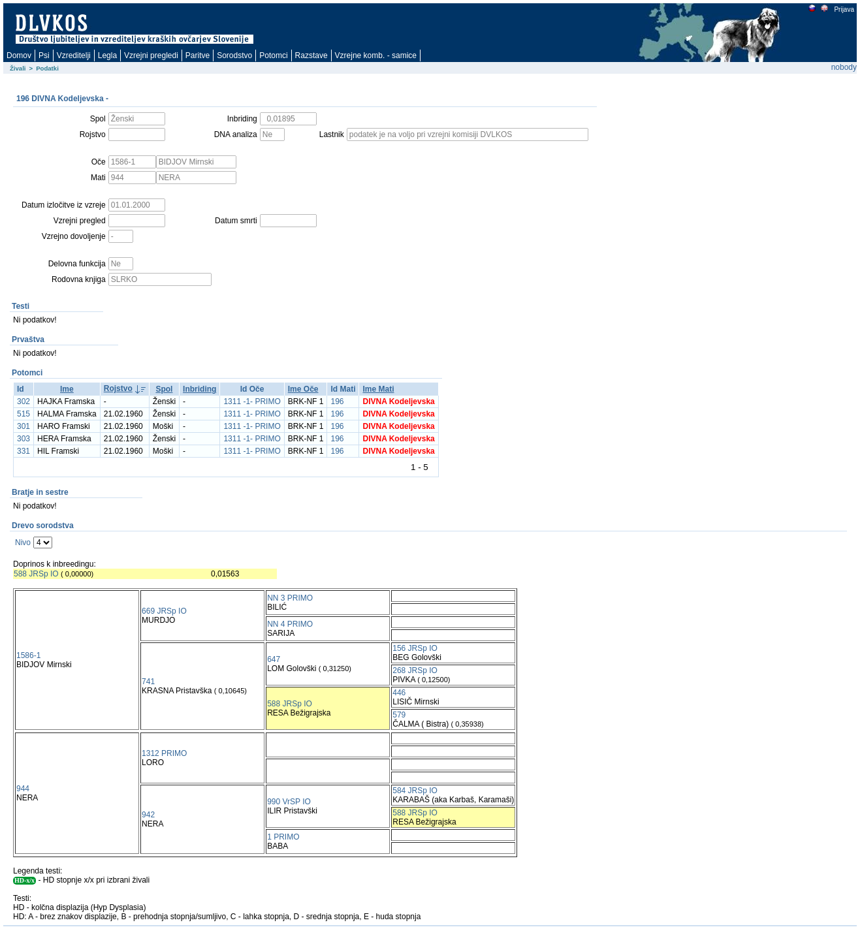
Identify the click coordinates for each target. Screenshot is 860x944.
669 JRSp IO (164, 611)
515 (23, 413)
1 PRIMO (283, 837)
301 (23, 426)
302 (23, 401)
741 (148, 681)
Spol (163, 389)
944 (22, 788)
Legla (107, 55)
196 (336, 401)
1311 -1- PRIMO (251, 401)
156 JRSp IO (415, 648)
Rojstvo (118, 388)
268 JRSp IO (415, 670)
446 (399, 692)
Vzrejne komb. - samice (376, 55)
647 (273, 659)
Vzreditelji (74, 55)
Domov (19, 55)
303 (23, 438)
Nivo (23, 542)
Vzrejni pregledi (151, 55)
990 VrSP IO (289, 801)
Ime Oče (303, 389)
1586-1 (28, 655)
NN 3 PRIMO (290, 598)
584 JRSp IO (415, 790)
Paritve (197, 55)
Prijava (843, 9)
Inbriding (199, 389)
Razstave (311, 55)
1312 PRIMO (164, 753)
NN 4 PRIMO (290, 624)
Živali (18, 68)
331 (23, 451)
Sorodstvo (234, 55)
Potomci (273, 55)
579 (399, 714)
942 (148, 814)
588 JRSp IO (36, 573)
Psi (44, 55)
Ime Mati (378, 389)
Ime (67, 389)
